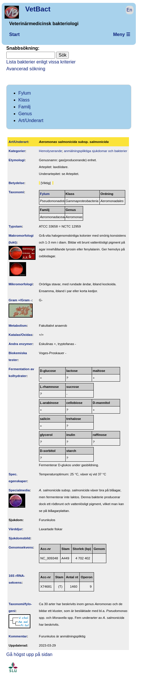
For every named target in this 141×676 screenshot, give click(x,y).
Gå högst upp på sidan (29, 654)
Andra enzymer (20, 344)
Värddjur (15, 529)
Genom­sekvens (21, 547)
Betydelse (16, 183)
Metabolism (18, 325)
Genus (25, 113)
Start (14, 34)
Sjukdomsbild (19, 538)
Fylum (24, 93)
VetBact (37, 9)
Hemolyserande (50, 151)
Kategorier (17, 151)
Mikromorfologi (21, 284)
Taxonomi (16, 192)
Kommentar (18, 636)
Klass (24, 99)
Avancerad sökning (25, 68)
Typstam (15, 226)
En (129, 9)
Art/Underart (30, 120)
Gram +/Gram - (20, 300)
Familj (24, 106)
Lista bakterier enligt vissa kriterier (41, 61)
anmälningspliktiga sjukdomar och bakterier (95, 151)
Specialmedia (19, 490)
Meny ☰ (121, 34)
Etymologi (17, 160)
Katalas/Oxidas (20, 334)
